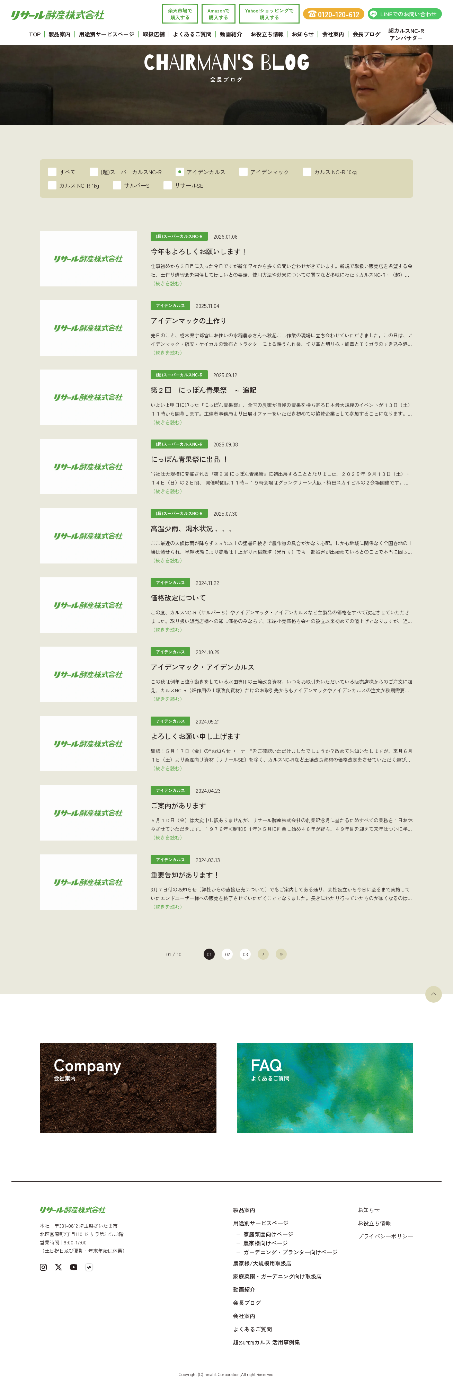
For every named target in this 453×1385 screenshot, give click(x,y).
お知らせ (303, 34)
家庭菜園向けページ (268, 1234)
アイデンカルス (200, 172)
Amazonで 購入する (218, 14)
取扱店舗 (154, 34)
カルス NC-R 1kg (73, 185)
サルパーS (131, 185)
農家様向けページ (265, 1243)
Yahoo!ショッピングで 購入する (269, 14)
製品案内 (59, 34)
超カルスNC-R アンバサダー (406, 34)
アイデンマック (264, 172)
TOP (35, 34)
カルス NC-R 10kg (330, 172)
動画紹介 (231, 34)
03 (245, 954)
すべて (62, 172)
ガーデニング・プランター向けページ (290, 1252)
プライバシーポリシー (385, 1236)
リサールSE (183, 185)
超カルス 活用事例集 (266, 1342)
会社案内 (333, 34)
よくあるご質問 (192, 34)
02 (227, 954)
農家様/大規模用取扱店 (262, 1263)
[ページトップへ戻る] (433, 994)
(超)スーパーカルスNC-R (126, 172)
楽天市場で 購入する (180, 14)
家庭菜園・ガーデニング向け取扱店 (277, 1276)
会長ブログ (366, 34)
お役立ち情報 (267, 34)
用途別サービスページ (106, 34)
